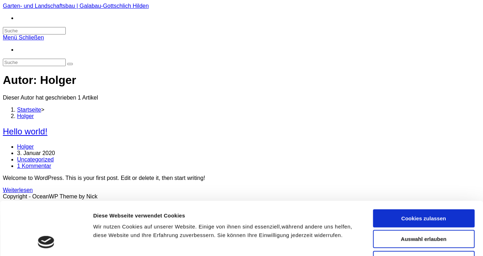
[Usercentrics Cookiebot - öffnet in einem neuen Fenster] (46, 242)
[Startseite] (29, 110)
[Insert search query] (34, 62)
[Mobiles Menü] (23, 37)
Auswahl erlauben (423, 190)
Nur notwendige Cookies (423, 211)
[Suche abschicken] (70, 64)
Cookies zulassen (423, 169)
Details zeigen (378, 242)
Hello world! (25, 131)
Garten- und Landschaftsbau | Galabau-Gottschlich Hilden (76, 6)
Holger (25, 147)
